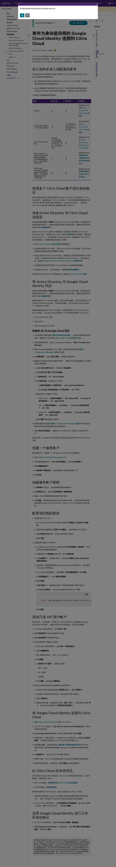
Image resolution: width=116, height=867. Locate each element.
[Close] (97, 4)
